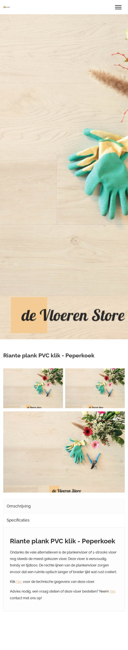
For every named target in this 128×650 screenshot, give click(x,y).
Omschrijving (19, 506)
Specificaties (18, 520)
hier (19, 582)
